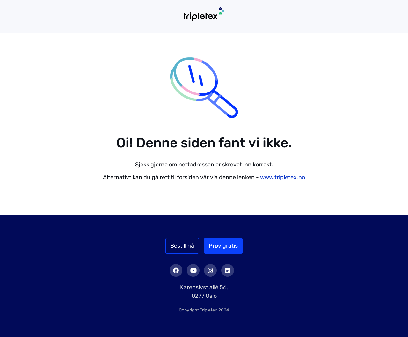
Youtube (193, 270)
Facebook (176, 270)
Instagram (210, 270)
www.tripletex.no (282, 177)
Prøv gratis (223, 245)
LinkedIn (227, 270)
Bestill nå (182, 245)
